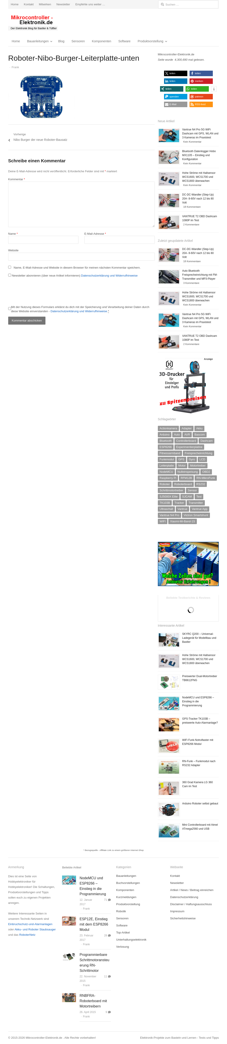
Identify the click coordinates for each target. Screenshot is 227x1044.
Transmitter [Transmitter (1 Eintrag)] (195, 502)
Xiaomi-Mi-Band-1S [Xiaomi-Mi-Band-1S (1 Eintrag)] (182, 521)
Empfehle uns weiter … (90, 4)
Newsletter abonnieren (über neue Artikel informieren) (73, 275)
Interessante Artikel (171, 625)
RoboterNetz (27, 934)
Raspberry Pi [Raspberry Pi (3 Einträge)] (168, 478)
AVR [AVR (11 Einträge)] (187, 434)
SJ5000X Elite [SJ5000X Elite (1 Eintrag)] (169, 496)
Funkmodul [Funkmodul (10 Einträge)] (167, 459)
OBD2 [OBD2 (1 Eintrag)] (206, 471)
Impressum (177, 911)
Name (13, 233)
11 (105, 976)
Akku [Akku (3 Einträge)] (199, 428)
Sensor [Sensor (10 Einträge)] (192, 490)
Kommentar (16, 179)
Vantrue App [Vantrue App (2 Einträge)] (199, 509)
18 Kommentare (192, 206)
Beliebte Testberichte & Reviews (188, 597)
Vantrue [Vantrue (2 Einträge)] (183, 509)
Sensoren (78, 41)
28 (105, 935)
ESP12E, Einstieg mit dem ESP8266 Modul (94, 924)
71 (105, 899)
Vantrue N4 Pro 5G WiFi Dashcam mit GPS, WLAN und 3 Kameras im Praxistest (200, 133)
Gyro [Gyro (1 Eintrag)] (192, 459)
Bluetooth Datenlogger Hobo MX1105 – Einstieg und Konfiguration (199, 155)
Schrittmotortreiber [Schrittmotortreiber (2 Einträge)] (171, 490)
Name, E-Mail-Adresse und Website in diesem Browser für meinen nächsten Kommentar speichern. (77, 267)
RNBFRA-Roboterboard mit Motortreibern (93, 1001)
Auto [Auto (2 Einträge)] (177, 434)
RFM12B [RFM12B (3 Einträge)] (186, 478)
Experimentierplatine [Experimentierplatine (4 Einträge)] (189, 447)
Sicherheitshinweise (183, 918)
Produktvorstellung (150, 41)
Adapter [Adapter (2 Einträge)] (187, 428)
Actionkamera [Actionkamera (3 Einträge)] (168, 428)
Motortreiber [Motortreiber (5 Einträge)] (197, 465)
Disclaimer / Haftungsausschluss (191, 904)
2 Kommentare (191, 224)
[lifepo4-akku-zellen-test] (188, 585)
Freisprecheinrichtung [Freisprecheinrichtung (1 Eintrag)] (198, 453)
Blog (61, 41)
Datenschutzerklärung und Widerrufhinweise (109, 275)
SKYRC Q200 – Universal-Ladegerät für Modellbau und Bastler (199, 637)
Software (124, 41)
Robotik (121, 911)
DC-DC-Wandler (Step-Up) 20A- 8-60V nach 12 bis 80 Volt (198, 198)
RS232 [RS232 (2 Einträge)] (200, 484)
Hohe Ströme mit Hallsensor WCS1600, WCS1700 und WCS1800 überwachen (198, 176)
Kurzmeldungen (126, 897)
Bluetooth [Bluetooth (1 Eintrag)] (166, 440)
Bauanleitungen (38, 41)
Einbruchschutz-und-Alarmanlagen (30, 924)
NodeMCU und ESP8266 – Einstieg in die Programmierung (198, 701)
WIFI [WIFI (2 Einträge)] (163, 521)
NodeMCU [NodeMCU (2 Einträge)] (166, 471)
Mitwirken (45, 4)
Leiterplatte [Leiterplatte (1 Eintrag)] (167, 465)
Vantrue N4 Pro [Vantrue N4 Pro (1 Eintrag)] (169, 515)
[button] (175, 73)
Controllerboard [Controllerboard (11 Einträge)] (186, 440)
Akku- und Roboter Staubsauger (35, 929)
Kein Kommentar (192, 141)
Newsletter (63, 4)
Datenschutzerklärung (184, 897)
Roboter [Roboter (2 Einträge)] (165, 484)
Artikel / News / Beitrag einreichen (191, 890)
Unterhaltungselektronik (131, 939)
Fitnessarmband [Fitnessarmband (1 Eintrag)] (170, 453)
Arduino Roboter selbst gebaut (200, 803)
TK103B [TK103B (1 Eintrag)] (165, 502)
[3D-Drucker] (185, 412)
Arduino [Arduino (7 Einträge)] (165, 434)
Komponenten (101, 41)
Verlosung (122, 946)
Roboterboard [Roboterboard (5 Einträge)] (183, 484)
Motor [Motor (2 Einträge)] (182, 465)
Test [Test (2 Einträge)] (199, 496)
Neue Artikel (166, 121)
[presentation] (42, 291)
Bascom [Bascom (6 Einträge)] (199, 434)
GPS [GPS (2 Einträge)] (181, 459)
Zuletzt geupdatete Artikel (175, 240)
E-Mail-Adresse (95, 233)
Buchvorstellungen (128, 883)
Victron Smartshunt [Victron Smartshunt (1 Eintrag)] (196, 515)
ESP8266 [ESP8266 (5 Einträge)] (166, 447)
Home (15, 4)
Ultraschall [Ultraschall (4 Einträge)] (166, 509)
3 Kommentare (191, 283)
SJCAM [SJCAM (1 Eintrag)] (187, 496)
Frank (86, 908)
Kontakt (28, 4)
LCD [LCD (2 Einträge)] (202, 459)
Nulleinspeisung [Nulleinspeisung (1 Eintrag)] (188, 471)
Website (13, 250)
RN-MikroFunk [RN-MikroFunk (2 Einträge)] (205, 478)
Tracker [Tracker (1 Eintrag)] (179, 502)
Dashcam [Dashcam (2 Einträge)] (206, 440)
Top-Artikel (123, 932)
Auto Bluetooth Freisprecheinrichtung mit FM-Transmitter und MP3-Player (199, 274)
